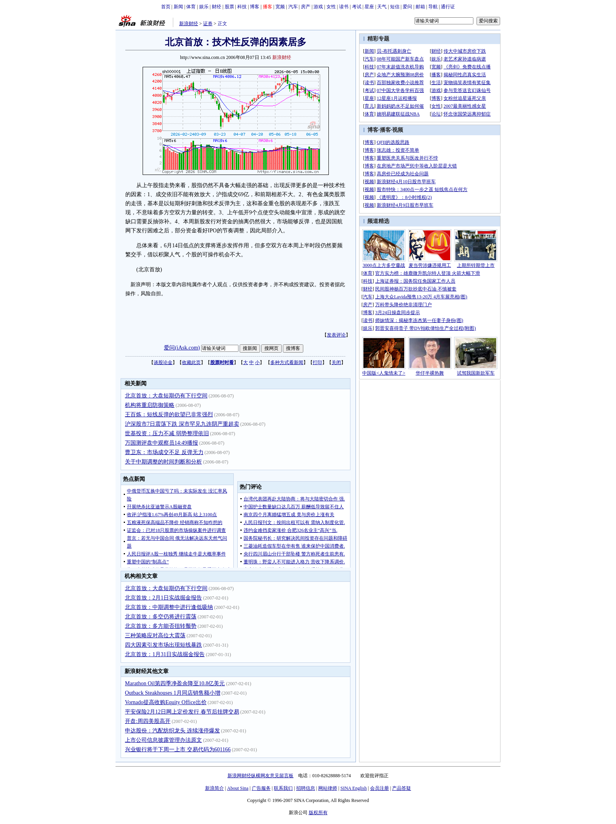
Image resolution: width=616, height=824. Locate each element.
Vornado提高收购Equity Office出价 (166, 702)
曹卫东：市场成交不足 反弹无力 (164, 452)
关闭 (336, 362)
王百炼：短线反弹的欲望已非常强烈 (169, 415)
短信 (395, 6)
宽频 (280, 6)
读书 (343, 6)
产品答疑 (401, 788)
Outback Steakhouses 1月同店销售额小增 (172, 693)
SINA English (353, 788)
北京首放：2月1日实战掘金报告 (163, 598)
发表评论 (336, 335)
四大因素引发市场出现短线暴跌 (163, 645)
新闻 (178, 6)
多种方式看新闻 (286, 362)
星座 (369, 6)
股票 (229, 6)
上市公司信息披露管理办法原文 (163, 740)
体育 (191, 6)
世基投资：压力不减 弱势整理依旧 (167, 433)
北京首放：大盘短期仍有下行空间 (166, 396)
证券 (208, 23)
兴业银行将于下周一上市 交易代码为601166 (178, 749)
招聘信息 (305, 788)
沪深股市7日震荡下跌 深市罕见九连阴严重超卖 (182, 424)
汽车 (293, 6)
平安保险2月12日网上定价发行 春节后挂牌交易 (182, 712)
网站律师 (327, 788)
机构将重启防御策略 (149, 405)
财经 (216, 6)
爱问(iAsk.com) (182, 348)
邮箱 (420, 6)
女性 (331, 6)
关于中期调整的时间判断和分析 (163, 462)
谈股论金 (163, 362)
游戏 (318, 6)
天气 (382, 6)
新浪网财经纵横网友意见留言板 (260, 775)
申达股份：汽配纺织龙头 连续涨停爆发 (172, 731)
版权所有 (318, 812)
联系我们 (283, 788)
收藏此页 (191, 362)
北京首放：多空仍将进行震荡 (160, 617)
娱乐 (204, 6)
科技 (242, 6)
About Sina (237, 788)
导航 (433, 6)
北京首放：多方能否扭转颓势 (160, 626)
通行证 (448, 6)
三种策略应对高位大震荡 (155, 635)
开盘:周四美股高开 (147, 721)
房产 (305, 6)
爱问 (407, 6)
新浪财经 (188, 23)
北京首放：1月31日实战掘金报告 (165, 654)
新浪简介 (214, 788)
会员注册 (379, 788)
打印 (317, 362)
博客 (254, 6)
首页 (165, 6)
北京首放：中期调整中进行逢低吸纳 (169, 607)
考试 (356, 6)
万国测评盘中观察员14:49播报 (161, 443)
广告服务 (261, 788)
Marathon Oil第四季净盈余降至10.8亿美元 (175, 683)
